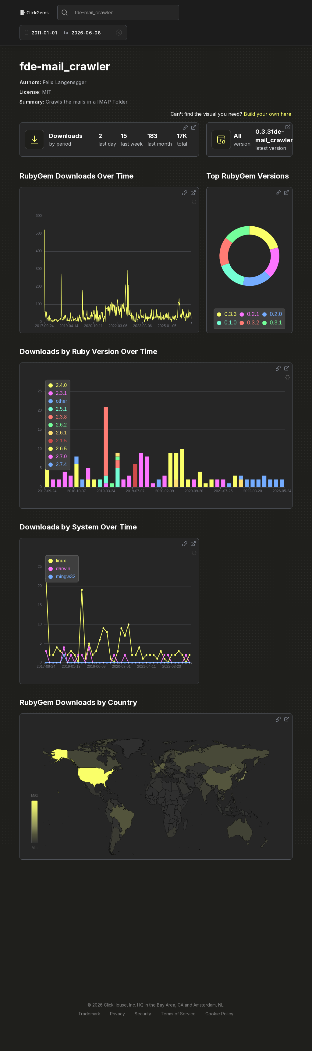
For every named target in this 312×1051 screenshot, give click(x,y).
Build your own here (267, 114)
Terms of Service (178, 1013)
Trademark (89, 1013)
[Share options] (185, 128)
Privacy (117, 1013)
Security (143, 1013)
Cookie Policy (219, 1013)
